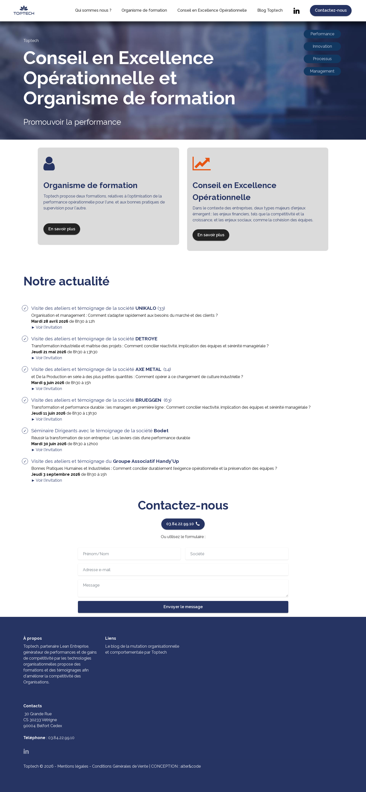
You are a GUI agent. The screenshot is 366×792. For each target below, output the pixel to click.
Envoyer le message (183, 606)
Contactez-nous (331, 11)
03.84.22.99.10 (183, 523)
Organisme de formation (144, 11)
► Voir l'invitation (46, 327)
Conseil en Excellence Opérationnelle (212, 11)
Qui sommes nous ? (93, 11)
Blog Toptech (270, 11)
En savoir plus (64, 229)
